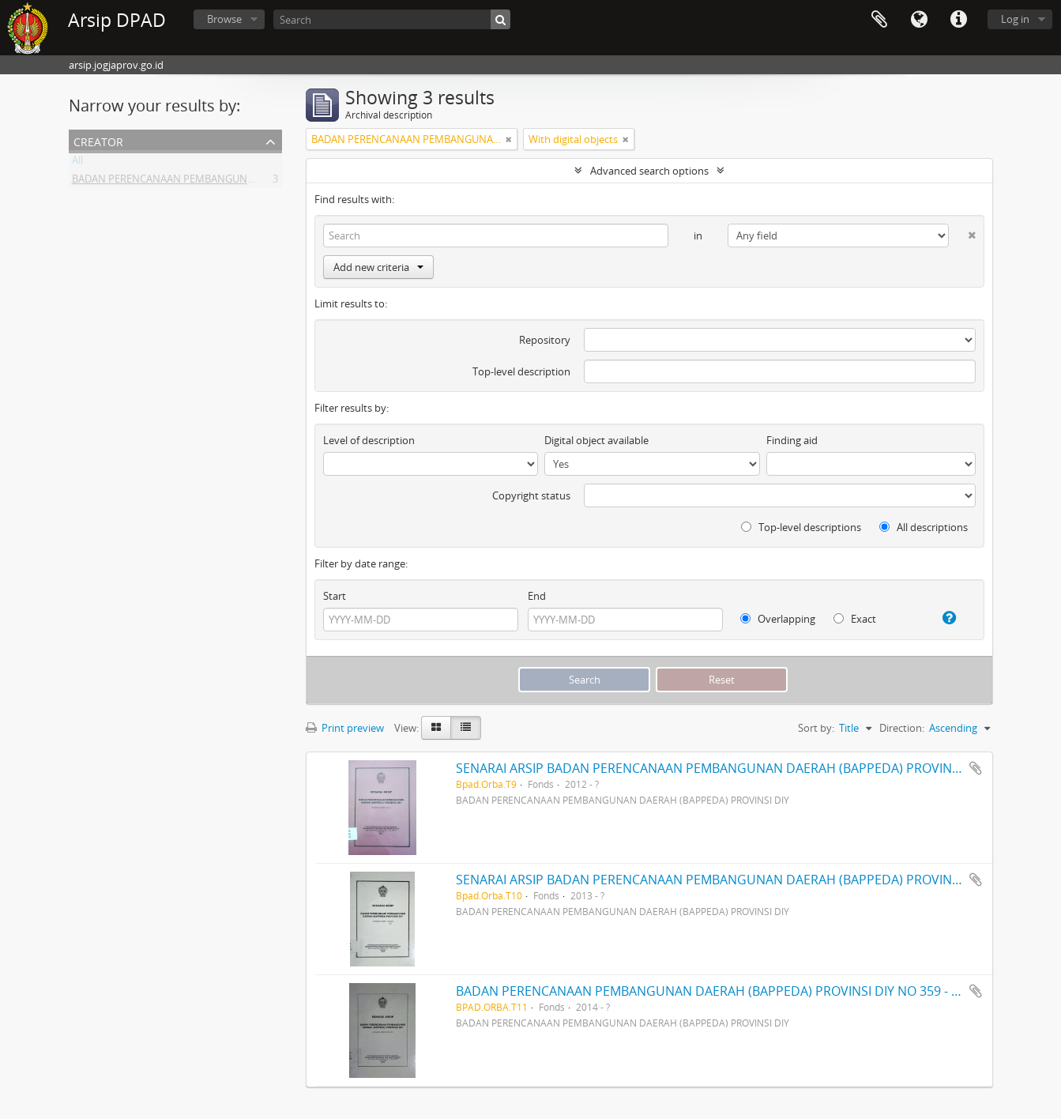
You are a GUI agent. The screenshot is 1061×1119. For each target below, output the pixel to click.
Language (919, 20)
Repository (544, 340)
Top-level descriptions (801, 527)
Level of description (369, 440)
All (77, 163)
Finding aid (792, 440)
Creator (98, 140)
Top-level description (521, 371)
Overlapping (777, 619)
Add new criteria (378, 267)
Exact (854, 619)
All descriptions (923, 527)
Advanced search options (649, 171)
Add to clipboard (976, 768)
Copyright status (531, 495)
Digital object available (596, 440)
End (537, 596)
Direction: (901, 728)
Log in (1015, 19)
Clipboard (879, 20)
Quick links (958, 20)
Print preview (345, 728)
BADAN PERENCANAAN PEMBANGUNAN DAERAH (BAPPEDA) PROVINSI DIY (247, 182)
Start (334, 596)
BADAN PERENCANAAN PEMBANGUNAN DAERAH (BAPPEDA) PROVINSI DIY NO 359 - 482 (714, 991)
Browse (224, 19)
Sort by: (816, 728)
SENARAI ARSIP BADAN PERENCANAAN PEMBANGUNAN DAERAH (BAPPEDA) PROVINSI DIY (720, 768)
